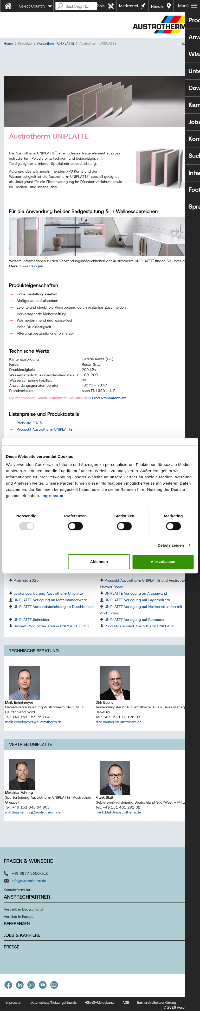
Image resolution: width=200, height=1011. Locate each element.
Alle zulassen (163, 561)
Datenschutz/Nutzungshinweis (53, 1007)
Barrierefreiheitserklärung (156, 1007)
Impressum (52, 495)
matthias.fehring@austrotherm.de (33, 817)
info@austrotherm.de (29, 885)
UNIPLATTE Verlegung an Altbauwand (136, 598)
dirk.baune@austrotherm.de (119, 726)
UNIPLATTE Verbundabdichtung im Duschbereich (54, 611)
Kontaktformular (17, 894)
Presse (11, 951)
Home (8, 43)
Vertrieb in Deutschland (23, 914)
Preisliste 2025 (29, 427)
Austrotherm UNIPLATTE (55, 43)
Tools (100, 6)
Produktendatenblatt (109, 403)
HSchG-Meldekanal (99, 1007)
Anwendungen (31, 271)
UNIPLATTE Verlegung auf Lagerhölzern (137, 604)
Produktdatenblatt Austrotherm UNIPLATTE (140, 631)
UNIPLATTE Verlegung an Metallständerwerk (50, 604)
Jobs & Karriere (22, 940)
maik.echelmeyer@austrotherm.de (33, 726)
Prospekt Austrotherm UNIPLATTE (45, 434)
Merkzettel (128, 6)
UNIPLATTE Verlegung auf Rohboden (135, 624)
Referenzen (17, 928)
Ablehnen (99, 561)
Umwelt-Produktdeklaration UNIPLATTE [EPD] (51, 631)
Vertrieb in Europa (19, 921)
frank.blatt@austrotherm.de (118, 817)
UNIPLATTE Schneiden (32, 624)
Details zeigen (171, 545)
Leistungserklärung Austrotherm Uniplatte (48, 598)
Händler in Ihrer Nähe (158, 8)
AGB (125, 1007)
